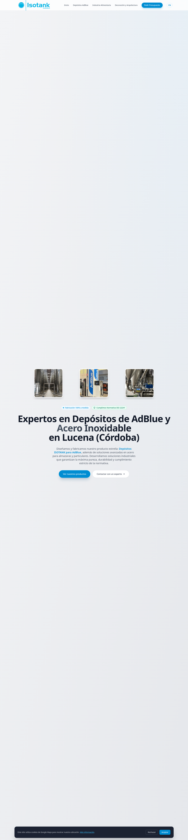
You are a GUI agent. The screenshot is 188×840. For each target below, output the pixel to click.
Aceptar (165, 832)
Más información (87, 832)
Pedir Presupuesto (152, 5)
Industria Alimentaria (101, 5)
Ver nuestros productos (74, 474)
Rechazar (152, 832)
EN (169, 5)
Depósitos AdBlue (80, 5)
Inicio (66, 5)
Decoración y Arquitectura (126, 5)
